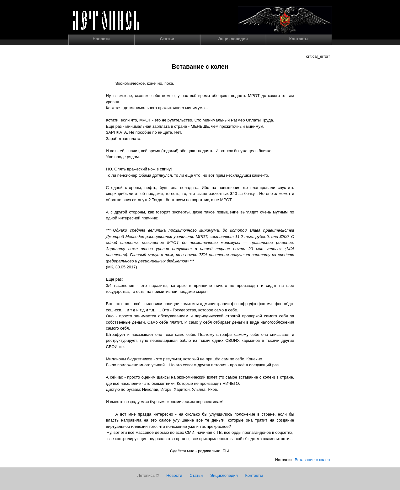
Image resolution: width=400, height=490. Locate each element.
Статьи (167, 38)
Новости (101, 38)
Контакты (298, 38)
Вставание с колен (312, 459)
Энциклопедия (233, 38)
